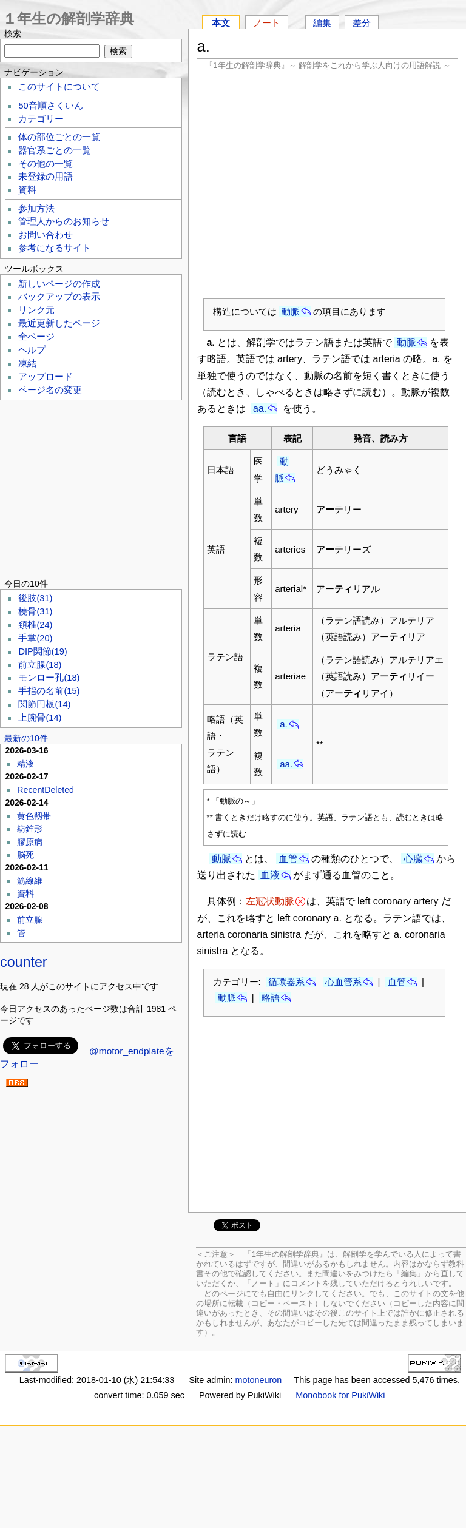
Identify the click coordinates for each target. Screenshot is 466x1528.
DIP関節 (42, 651)
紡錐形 (29, 828)
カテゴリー (41, 119)
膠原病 (29, 842)
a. (284, 724)
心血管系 (343, 982)
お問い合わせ (45, 235)
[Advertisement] (328, 184)
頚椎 (35, 625)
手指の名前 (48, 691)
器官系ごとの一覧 (54, 150)
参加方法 (36, 209)
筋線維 (29, 881)
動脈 (291, 311)
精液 (25, 764)
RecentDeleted (45, 790)
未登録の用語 (45, 176)
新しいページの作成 (59, 284)
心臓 (413, 858)
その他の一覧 (45, 164)
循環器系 (286, 982)
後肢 (35, 598)
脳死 (25, 855)
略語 (271, 997)
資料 (27, 190)
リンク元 (36, 310)
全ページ (36, 337)
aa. (259, 408)
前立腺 (39, 665)
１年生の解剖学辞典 (68, 18)
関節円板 (44, 704)
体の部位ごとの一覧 (59, 137)
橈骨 (35, 611)
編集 (322, 23)
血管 (288, 858)
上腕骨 (39, 717)
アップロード (45, 377)
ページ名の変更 (50, 390)
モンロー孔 (48, 677)
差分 (362, 23)
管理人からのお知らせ (63, 221)
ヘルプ (32, 350)
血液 (270, 875)
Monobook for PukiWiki (340, 1395)
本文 (221, 23)
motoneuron (258, 1380)
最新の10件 (26, 738)
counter (23, 962)
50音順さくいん (50, 105)
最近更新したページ (59, 323)
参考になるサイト (54, 248)
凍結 (27, 363)
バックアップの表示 (59, 296)
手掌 (35, 638)
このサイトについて (59, 87)
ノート (266, 23)
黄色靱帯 (34, 816)
